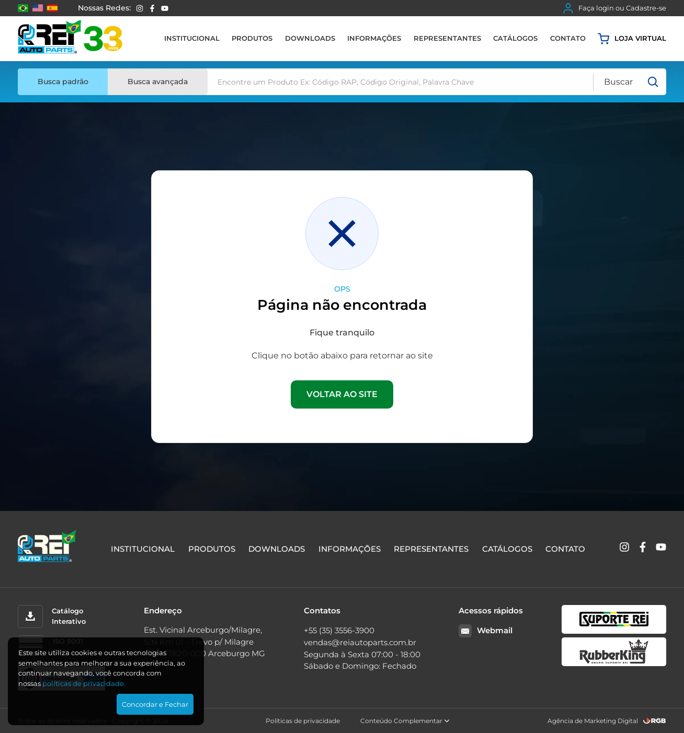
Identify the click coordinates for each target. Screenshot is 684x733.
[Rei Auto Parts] (70, 38)
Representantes (447, 38)
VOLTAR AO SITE (342, 394)
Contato (568, 38)
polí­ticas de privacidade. (84, 683)
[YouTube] (164, 8)
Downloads (310, 38)
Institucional (192, 38)
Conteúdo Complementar (405, 721)
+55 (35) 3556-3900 (339, 630)
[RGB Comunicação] (654, 721)
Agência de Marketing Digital (593, 721)
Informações (374, 38)
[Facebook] (152, 8)
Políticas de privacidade (303, 721)
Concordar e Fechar (155, 704)
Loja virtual (632, 38)
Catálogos (515, 38)
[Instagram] (139, 8)
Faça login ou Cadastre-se (614, 8)
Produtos (252, 38)
